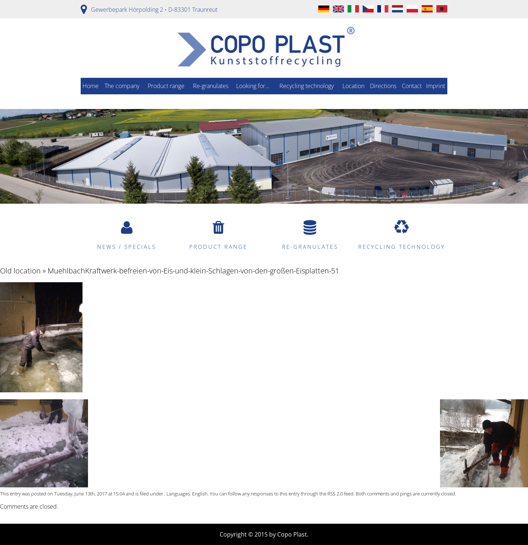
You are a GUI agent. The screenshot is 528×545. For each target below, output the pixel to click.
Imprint (435, 86)
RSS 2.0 (335, 493)
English (200, 493)
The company (121, 86)
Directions (383, 86)
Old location (20, 271)
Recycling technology (306, 86)
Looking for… (252, 86)
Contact (412, 86)
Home (90, 86)
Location (353, 86)
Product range (166, 86)
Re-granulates (210, 86)
